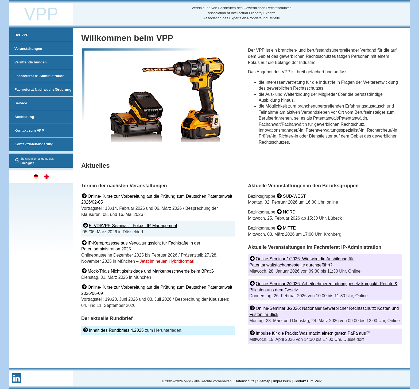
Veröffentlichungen (30, 62)
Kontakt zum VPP (29, 130)
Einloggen (27, 163)
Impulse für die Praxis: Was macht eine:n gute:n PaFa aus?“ (313, 333)
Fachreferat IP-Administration (39, 76)
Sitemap (263, 381)
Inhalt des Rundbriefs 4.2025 (116, 330)
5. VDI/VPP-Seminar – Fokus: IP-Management (133, 225)
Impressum (282, 381)
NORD (289, 212)
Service (20, 103)
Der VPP (21, 35)
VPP (41, 14)
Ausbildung (24, 117)
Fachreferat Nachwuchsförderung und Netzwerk (42, 96)
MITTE (289, 228)
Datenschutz (244, 381)
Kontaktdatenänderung (33, 144)
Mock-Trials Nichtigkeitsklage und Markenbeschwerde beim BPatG (151, 271)
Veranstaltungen (28, 49)
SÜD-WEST (294, 196)
